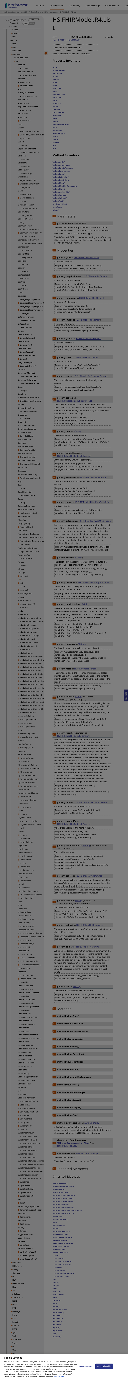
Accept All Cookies (104, 1369)
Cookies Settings (85, 1369)
